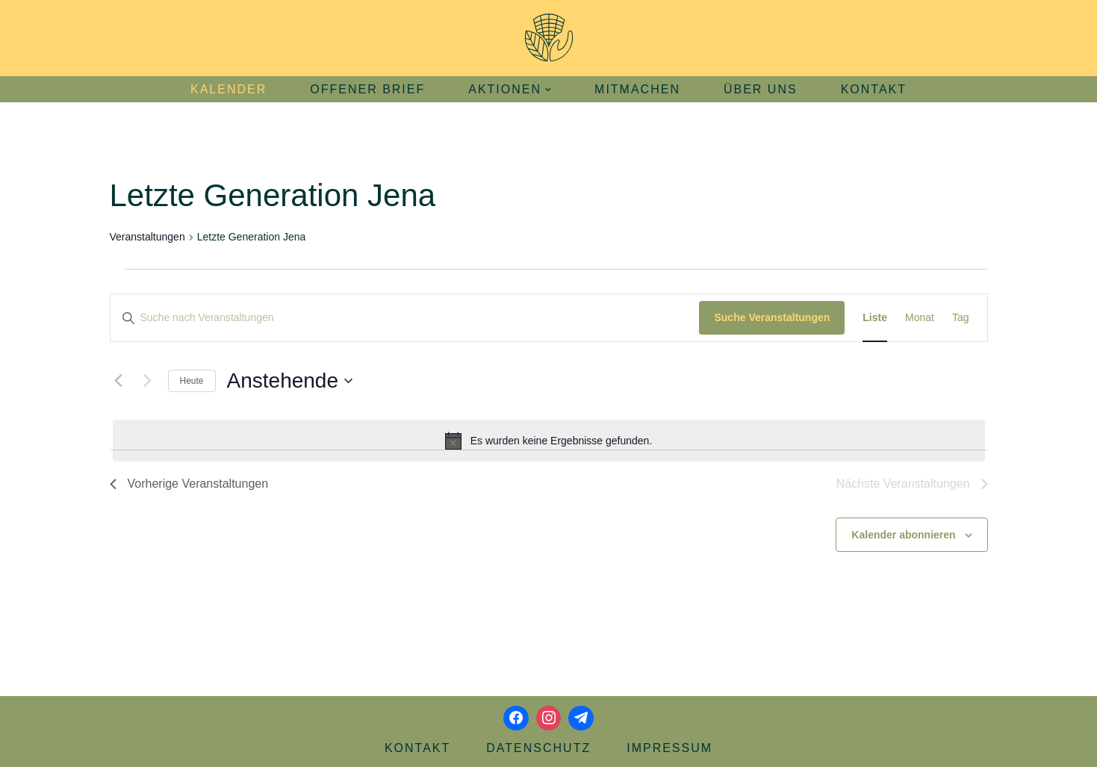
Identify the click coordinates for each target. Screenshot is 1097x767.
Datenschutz (538, 748)
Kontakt (874, 89)
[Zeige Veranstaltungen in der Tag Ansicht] (960, 317)
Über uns (761, 89)
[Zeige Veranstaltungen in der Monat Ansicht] (919, 317)
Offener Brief (367, 89)
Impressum (669, 748)
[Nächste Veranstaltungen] (148, 381)
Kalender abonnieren (903, 535)
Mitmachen (637, 89)
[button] (548, 90)
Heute (192, 381)
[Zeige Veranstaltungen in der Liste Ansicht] (875, 317)
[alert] (549, 441)
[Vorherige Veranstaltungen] (119, 381)
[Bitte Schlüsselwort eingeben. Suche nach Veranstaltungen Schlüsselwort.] (405, 317)
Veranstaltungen (147, 237)
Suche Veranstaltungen (772, 317)
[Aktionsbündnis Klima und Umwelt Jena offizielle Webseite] (549, 38)
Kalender (228, 89)
